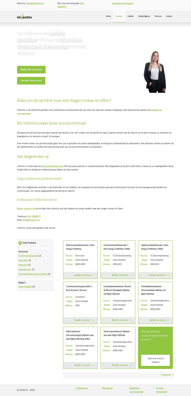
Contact (169, 16)
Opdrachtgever (144, 16)
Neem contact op (26, 209)
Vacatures (119, 16)
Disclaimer (107, 388)
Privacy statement (161, 390)
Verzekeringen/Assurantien (32, 274)
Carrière (131, 16)
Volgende (166, 375)
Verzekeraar (24, 269)
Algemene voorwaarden (136, 390)
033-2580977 (34, 216)
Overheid (23, 260)
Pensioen (23, 265)
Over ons (158, 16)
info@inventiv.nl (35, 3)
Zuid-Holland (25, 287)
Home (108, 16)
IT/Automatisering (28, 256)
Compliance (81, 388)
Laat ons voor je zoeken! (155, 360)
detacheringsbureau (52, 166)
